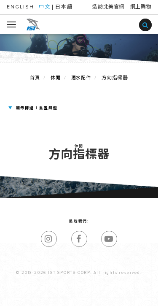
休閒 (55, 78)
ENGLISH (20, 7)
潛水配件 (81, 78)
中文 (45, 7)
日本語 (64, 7)
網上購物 (140, 7)
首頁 (35, 78)
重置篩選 (48, 108)
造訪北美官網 (108, 7)
